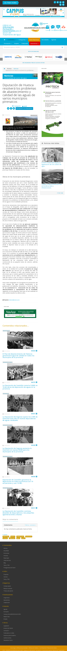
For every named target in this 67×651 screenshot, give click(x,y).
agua (18, 538)
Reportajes (6, 558)
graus (23, 538)
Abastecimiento (6, 330)
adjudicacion (20, 536)
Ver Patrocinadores (33, 51)
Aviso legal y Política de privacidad (18, 648)
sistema (5, 538)
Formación (8, 43)
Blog (5, 563)
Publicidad (25, 43)
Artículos (6, 555)
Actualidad (6, 550)
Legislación (6, 626)
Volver (5, 534)
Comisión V (6, 630)
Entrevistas (6, 553)
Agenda (53, 40)
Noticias (16, 68)
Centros (6, 577)
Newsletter (34, 43)
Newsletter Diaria (8, 640)
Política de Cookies (33, 648)
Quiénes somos (7, 638)
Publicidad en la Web (9, 633)
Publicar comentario (30, 525)
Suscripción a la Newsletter (24, 108)
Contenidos (12, 40)
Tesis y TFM (6, 565)
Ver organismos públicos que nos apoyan (34, 62)
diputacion (6, 536)
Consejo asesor (7, 586)
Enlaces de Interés (8, 628)
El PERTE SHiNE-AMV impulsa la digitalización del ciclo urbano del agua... (51, 164)
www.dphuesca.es (14, 300)
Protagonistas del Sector (10, 567)
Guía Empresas (34, 40)
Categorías (23, 40)
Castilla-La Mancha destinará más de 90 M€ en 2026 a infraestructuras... (52, 186)
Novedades (45, 40)
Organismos (7, 597)
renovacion (29, 536)
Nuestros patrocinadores (10, 635)
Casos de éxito (7, 560)
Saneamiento (6, 393)
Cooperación (7, 602)
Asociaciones (7, 600)
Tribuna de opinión (8, 591)
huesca (13, 536)
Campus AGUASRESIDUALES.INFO (12, 614)
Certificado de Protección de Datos (48, 648)
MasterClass (7, 616)
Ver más (60, 193)
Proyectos (6, 574)
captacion (12, 538)
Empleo (16, 43)
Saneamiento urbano (7, 362)
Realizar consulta (8, 588)
